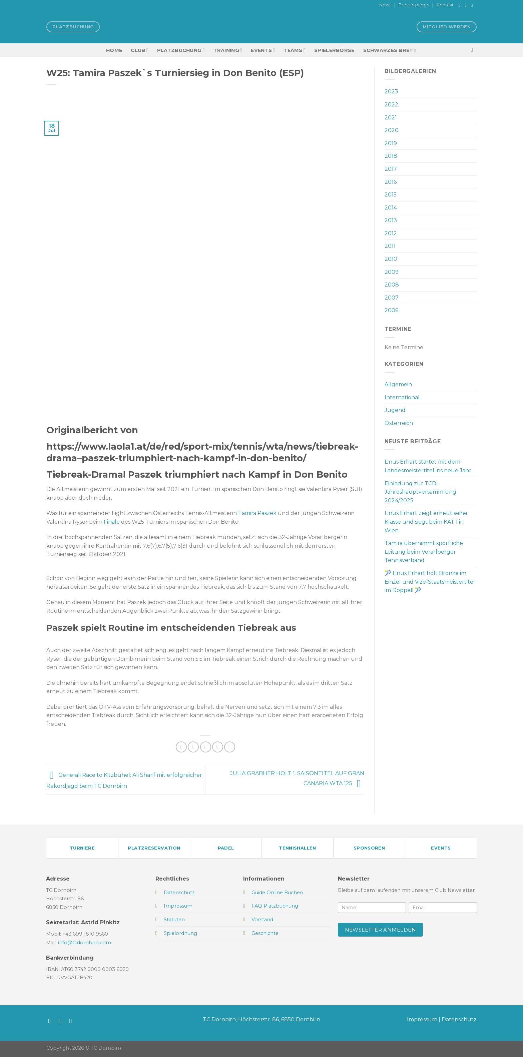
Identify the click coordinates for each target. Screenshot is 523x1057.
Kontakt (445, 4)
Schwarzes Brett (390, 50)
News (385, 4)
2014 (391, 207)
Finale (112, 522)
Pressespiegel (414, 4)
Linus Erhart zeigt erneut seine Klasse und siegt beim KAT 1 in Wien (426, 521)
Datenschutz (459, 1019)
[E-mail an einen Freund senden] (205, 746)
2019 (391, 143)
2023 (391, 91)
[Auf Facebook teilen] (181, 746)
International (402, 397)
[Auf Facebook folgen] (461, 5)
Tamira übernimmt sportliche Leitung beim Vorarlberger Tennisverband (424, 551)
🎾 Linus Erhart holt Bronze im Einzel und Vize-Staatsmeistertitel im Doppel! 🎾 (430, 581)
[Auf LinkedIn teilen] (229, 746)
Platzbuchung (181, 50)
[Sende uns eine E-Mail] (473, 5)
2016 (391, 182)
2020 (392, 130)
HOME (114, 50)
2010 (391, 259)
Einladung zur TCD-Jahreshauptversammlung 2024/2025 (420, 492)
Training (227, 50)
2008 (392, 285)
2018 (391, 156)
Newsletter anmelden (380, 930)
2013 (391, 220)
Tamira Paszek (257, 513)
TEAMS (295, 50)
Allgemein (398, 384)
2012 (391, 233)
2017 (391, 169)
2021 (391, 117)
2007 (392, 298)
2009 (392, 272)
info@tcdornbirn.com (84, 943)
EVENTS (263, 50)
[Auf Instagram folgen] (467, 5)
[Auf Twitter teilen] (193, 746)
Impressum (422, 1019)
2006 (391, 310)
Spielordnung (180, 933)
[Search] (474, 50)
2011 (390, 246)
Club (139, 50)
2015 (391, 194)
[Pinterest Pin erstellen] (217, 746)
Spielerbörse (334, 50)
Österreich (399, 423)
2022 (391, 104)
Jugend (395, 410)
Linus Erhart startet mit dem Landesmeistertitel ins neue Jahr (428, 466)
